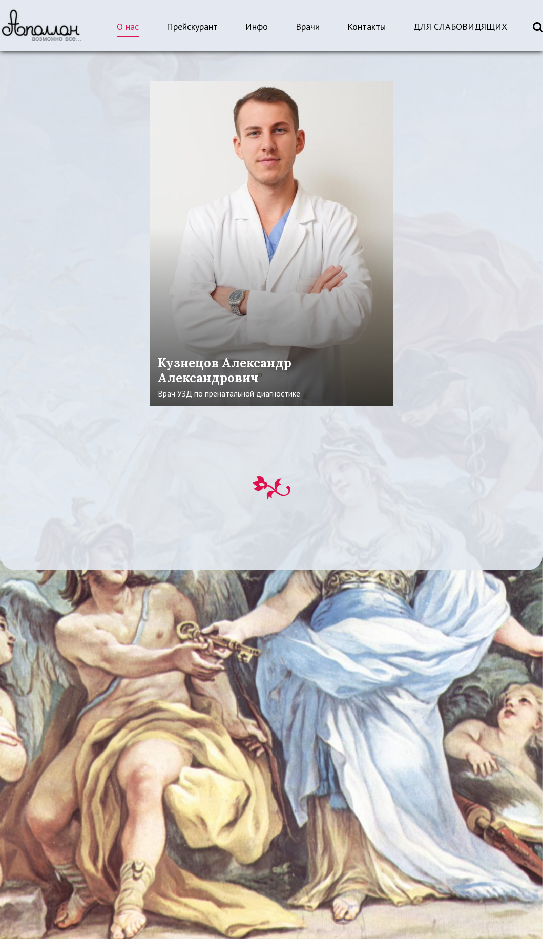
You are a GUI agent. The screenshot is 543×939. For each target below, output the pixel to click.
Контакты (366, 26)
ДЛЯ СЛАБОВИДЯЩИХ (460, 26)
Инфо (256, 26)
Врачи (308, 26)
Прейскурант (192, 26)
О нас (128, 26)
